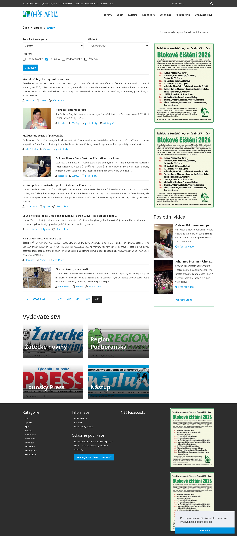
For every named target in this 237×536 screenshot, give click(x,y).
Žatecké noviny (46, 346)
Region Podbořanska (109, 343)
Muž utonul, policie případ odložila (43, 135)
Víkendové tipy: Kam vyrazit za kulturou (46, 79)
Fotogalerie (183, 14)
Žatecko (104, 3)
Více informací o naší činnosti (94, 457)
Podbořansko (91, 3)
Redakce (30, 100)
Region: (27, 53)
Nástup (100, 387)
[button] (213, 522)
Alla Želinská (31, 149)
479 (60, 299)
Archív (51, 27)
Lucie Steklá (31, 206)
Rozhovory (148, 14)
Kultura (132, 14)
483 (97, 299)
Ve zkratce (30, 446)
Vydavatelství (203, 14)
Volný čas (165, 14)
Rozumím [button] (205, 530)
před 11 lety (58, 100)
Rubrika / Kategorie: (35, 39)
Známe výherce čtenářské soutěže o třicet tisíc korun (87, 158)
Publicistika (30, 438)
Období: (93, 39)
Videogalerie (31, 450)
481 (78, 299)
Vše (111, 3)
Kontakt (78, 422)
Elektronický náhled (83, 426)
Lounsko (79, 3)
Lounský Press (45, 387)
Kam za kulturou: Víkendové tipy (42, 238)
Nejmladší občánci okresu (70, 109)
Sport (120, 14)
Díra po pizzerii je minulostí (71, 269)
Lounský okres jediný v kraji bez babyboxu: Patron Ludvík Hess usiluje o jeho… (70, 215)
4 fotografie (109, 123)
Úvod (26, 27)
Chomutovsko (65, 3)
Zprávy (108, 14)
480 (69, 299)
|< (26, 299)
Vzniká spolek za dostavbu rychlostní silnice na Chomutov (57, 185)
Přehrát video (184, 246)
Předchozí (40, 299)
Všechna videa (183, 299)
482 (88, 299)
